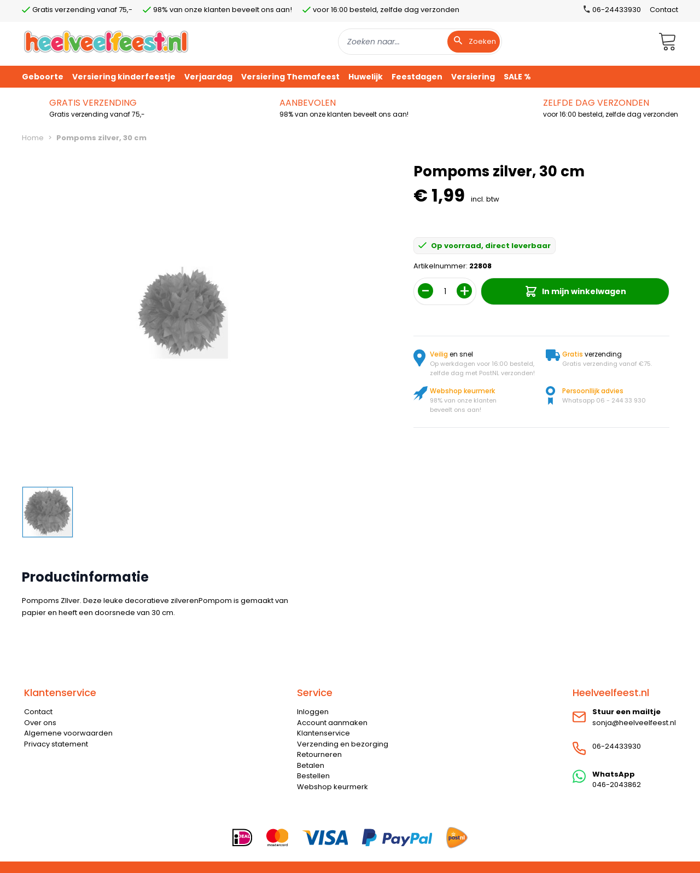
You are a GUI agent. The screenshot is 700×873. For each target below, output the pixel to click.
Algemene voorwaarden (68, 733)
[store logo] (106, 41)
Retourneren (319, 754)
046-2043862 (616, 784)
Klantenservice (323, 733)
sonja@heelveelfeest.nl (634, 722)
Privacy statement (56, 744)
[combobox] (420, 41)
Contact (664, 9)
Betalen (310, 765)
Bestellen (313, 776)
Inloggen (313, 712)
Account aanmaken (332, 722)
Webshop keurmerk (332, 787)
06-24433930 (616, 746)
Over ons (40, 722)
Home (33, 138)
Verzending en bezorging (342, 744)
